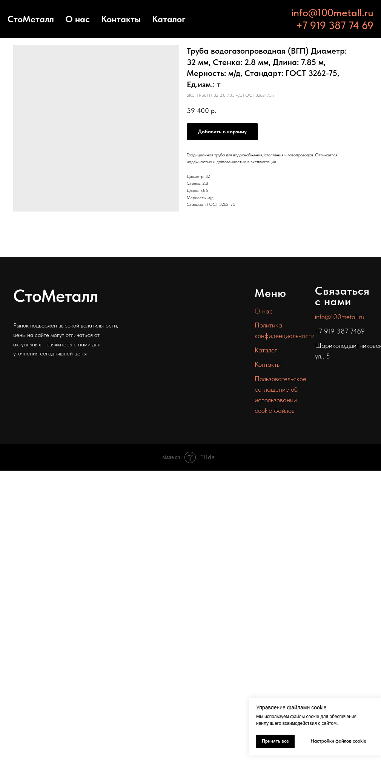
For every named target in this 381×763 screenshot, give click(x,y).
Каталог (169, 19)
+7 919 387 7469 (340, 331)
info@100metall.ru (332, 12)
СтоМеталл (31, 19)
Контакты (121, 19)
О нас (77, 19)
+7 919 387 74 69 (334, 25)
